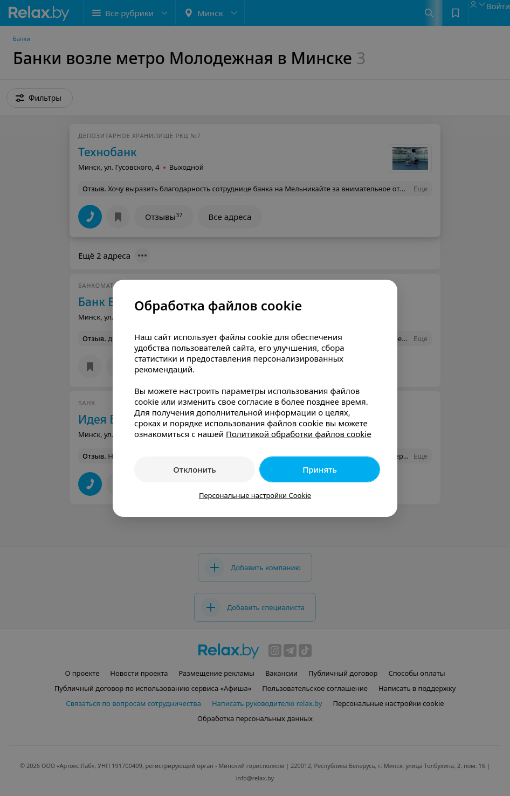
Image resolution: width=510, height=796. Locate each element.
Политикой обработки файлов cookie (298, 433)
